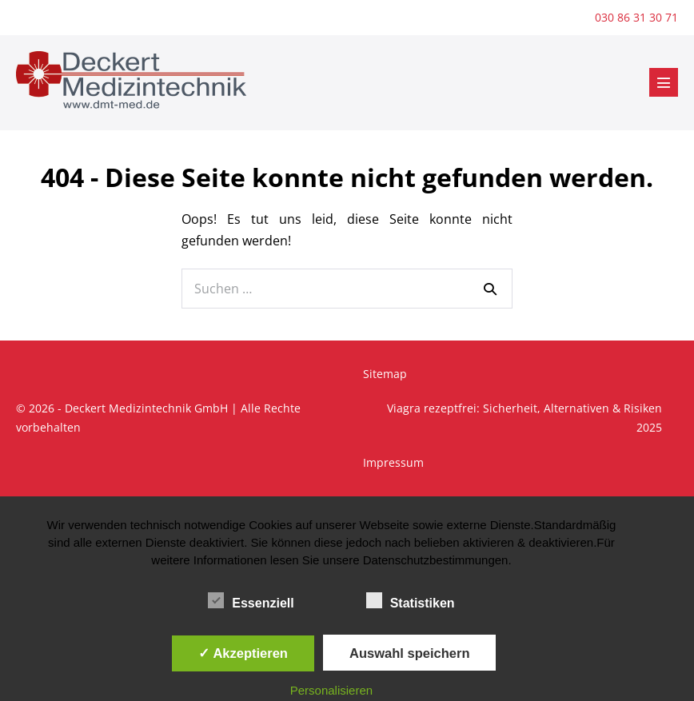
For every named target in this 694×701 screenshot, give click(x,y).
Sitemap (385, 373)
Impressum (393, 462)
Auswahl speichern (409, 653)
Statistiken (410, 600)
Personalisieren (331, 690)
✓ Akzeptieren (243, 653)
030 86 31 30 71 (636, 17)
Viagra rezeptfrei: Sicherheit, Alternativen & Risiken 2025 (524, 417)
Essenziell (250, 600)
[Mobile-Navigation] (663, 82)
